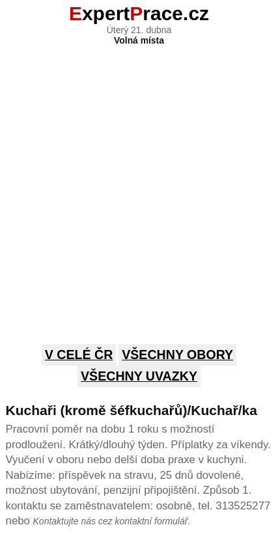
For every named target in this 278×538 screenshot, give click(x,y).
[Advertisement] (139, 184)
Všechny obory (177, 354)
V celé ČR (79, 354)
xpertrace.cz (139, 13)
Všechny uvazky (139, 376)
